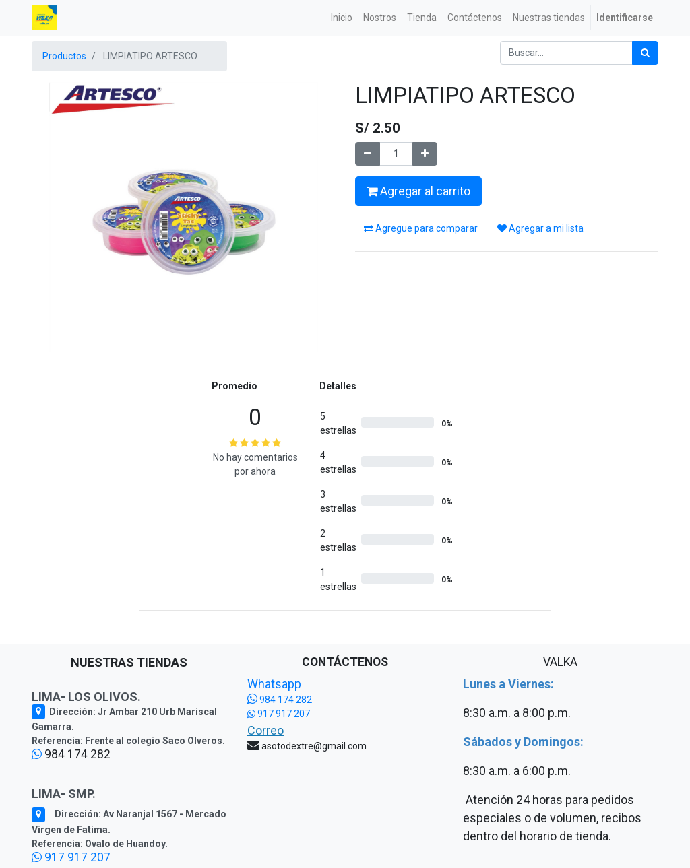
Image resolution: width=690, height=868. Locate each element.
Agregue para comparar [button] (421, 228)
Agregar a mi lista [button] (540, 228)
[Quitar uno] (367, 154)
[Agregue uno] (424, 154)
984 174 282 (279, 699)
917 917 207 (71, 857)
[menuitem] (341, 17)
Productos (64, 56)
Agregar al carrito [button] (418, 191)
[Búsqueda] (645, 53)
